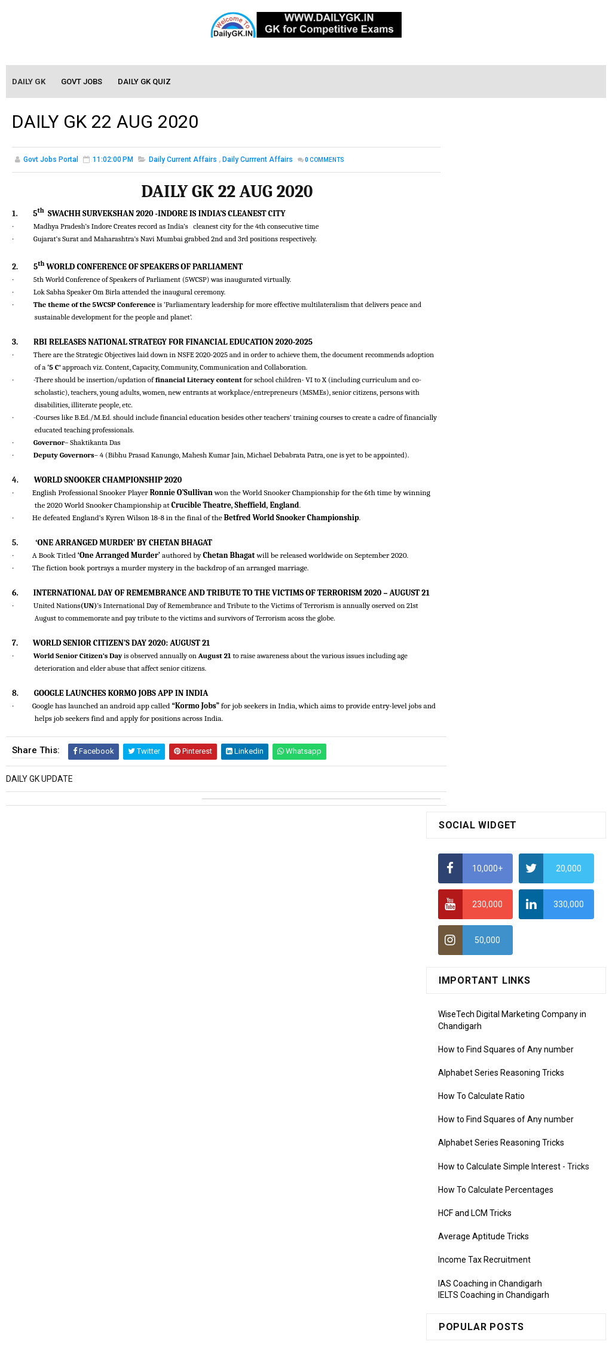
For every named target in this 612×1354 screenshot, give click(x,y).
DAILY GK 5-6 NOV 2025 (538, 734)
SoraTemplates (280, 1339)
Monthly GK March (472, 949)
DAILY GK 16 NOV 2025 (537, 659)
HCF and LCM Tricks (475, 512)
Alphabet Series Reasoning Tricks (501, 371)
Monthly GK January (475, 984)
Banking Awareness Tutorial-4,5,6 (501, 1264)
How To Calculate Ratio (481, 395)
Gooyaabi (387, 1339)
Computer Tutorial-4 (476, 1107)
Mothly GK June (467, 898)
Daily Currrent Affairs (257, 161)
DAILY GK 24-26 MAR (477, 782)
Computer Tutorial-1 (476, 1055)
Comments (324, 161)
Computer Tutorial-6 (476, 1141)
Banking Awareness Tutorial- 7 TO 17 (508, 1281)
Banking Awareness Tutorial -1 (495, 1212)
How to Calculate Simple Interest (499, 465)
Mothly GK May (466, 915)
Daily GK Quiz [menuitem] (145, 82)
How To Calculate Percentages (495, 488)
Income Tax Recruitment (484, 559)
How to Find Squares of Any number (506, 348)
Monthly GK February (477, 967)
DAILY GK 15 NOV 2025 (537, 809)
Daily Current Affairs (183, 161)
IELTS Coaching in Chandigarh (493, 593)
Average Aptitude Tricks (483, 535)
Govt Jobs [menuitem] (82, 82)
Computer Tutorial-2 (476, 1072)
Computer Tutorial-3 (476, 1089)
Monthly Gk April (468, 933)
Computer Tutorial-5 (476, 1124)
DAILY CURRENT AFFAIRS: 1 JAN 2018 (509, 708)
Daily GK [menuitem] (29, 82)
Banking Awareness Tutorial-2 (495, 1229)
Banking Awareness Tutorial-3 (495, 1246)
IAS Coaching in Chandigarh (490, 582)
